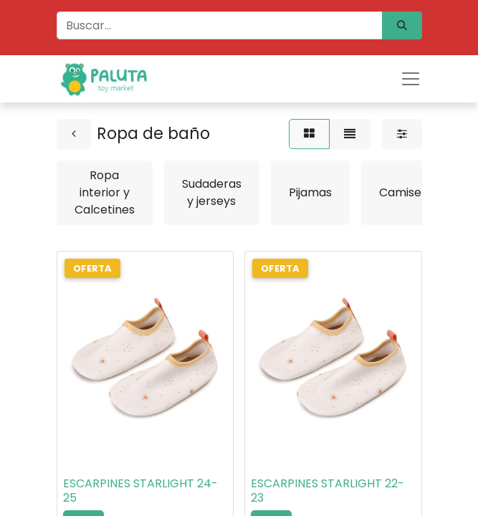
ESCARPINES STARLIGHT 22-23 (327, 490)
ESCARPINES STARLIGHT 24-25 (140, 490)
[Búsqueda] (402, 25)
